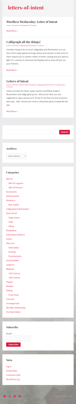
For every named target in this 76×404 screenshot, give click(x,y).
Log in (8, 366)
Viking (11, 226)
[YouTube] (5, 396)
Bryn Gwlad (14, 204)
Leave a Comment (12, 25)
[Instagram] (10, 396)
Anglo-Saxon (14, 217)
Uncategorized (24, 25)
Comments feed (13, 375)
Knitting (12, 252)
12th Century (14, 273)
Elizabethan (11, 230)
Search (64, 132)
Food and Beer (12, 260)
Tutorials (10, 299)
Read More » (12, 31)
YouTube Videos (13, 312)
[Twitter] (15, 396)
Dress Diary (14, 295)
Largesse (10, 264)
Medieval (10, 269)
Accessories (11, 191)
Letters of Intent (17, 81)
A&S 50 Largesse (30, 85)
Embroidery (14, 247)
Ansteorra (10, 200)
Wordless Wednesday (15, 307)
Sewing (9, 290)
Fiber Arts (10, 243)
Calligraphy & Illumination (28, 45)
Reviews (9, 286)
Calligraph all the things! (23, 42)
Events (9, 239)
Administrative (12, 196)
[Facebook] (20, 396)
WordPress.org (13, 379)
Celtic (11, 222)
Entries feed (11, 370)
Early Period (11, 213)
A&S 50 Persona (16, 187)
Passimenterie (15, 256)
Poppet (9, 282)
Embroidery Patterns (15, 234)
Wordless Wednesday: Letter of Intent (31, 22)
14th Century (14, 277)
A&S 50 (22, 85)
